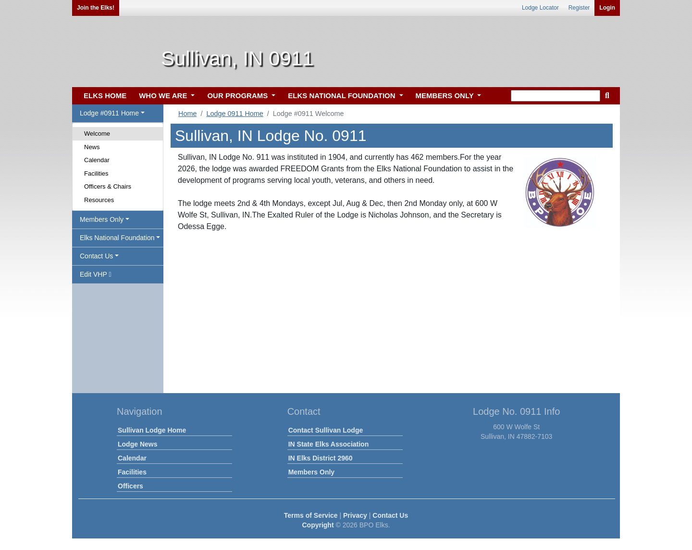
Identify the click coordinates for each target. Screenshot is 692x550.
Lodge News (137, 444)
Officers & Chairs (107, 186)
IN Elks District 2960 (320, 458)
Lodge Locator (540, 7)
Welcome (97, 133)
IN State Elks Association (328, 444)
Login (607, 7)
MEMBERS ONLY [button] (446, 95)
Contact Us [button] (96, 256)
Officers (130, 486)
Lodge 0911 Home (234, 113)
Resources (99, 200)
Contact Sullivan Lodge (325, 430)
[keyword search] (555, 96)
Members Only (311, 472)
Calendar (97, 160)
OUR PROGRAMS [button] (238, 95)
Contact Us (390, 515)
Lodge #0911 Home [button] (109, 113)
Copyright (318, 525)
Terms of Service (311, 515)
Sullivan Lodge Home (152, 430)
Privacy (355, 515)
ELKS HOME (105, 95)
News (92, 147)
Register (579, 7)
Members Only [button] (102, 219)
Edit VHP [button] (95, 274)
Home (187, 113)
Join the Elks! (95, 7)
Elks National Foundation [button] (117, 238)
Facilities (96, 173)
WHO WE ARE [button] (164, 95)
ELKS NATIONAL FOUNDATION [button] (342, 95)
